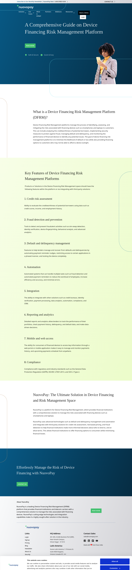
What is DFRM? (38, 14)
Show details (32, 566)
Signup (27, 540)
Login (83, 17)
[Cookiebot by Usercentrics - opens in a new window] (13, 566)
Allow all (115, 551)
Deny (115, 564)
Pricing (27, 543)
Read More (30, 46)
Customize (115, 557)
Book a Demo (84, 13)
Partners (48, 12)
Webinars (58, 12)
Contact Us (22, 484)
